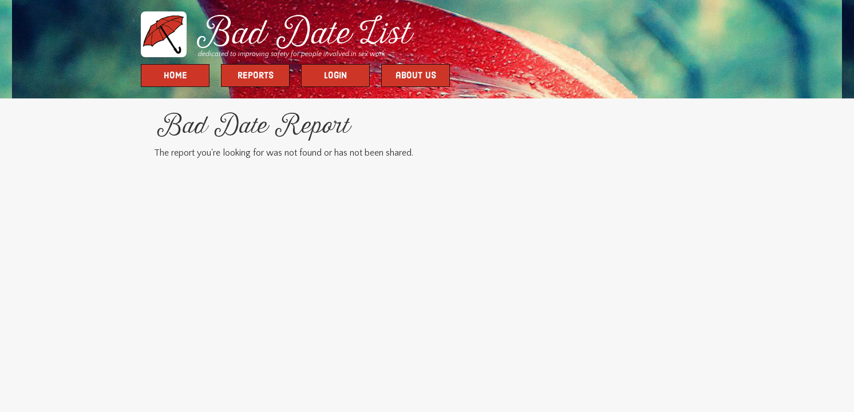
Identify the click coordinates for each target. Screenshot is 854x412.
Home (175, 76)
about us (416, 76)
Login (335, 76)
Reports (256, 76)
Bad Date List (301, 35)
